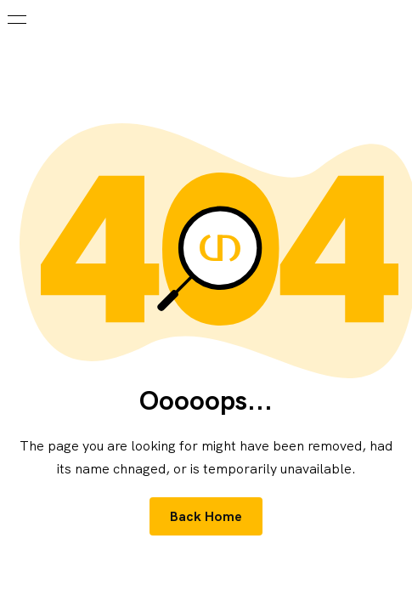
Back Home (206, 516)
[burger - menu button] (17, 20)
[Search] (395, 19)
